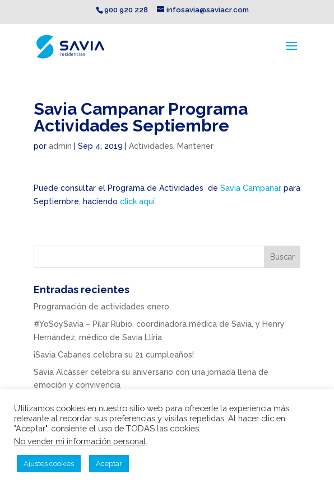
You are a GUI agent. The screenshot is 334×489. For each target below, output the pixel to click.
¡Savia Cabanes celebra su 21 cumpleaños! (114, 354)
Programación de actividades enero (101, 306)
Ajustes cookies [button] (49, 463)
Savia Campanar (250, 188)
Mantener (195, 146)
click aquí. (138, 201)
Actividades (151, 146)
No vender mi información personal (80, 441)
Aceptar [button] (109, 463)
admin (60, 146)
